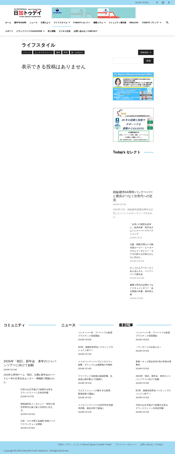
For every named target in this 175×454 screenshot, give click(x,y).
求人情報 (51, 31)
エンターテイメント (43, 52)
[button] (167, 22)
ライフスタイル (62, 22)
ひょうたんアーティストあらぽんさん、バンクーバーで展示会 (141, 271)
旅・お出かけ (77, 52)
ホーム (8, 22)
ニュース (33, 22)
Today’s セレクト (81, 22)
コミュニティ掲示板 (117, 22)
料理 (66, 52)
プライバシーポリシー (126, 444)
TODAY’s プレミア (151, 22)
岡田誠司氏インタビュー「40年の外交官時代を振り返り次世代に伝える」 (38, 407)
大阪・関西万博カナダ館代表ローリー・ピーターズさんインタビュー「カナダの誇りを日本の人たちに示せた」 (141, 251)
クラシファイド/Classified (30, 31)
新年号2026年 (20, 22)
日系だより (45, 22)
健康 (58, 52)
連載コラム (99, 22)
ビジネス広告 (64, 31)
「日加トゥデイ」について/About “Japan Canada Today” (84, 444)
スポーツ (9, 31)
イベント (27, 52)
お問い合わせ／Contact (85, 31)
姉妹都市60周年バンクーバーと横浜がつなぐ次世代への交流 (133, 196)
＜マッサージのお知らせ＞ (148, 347)
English (134, 22)
